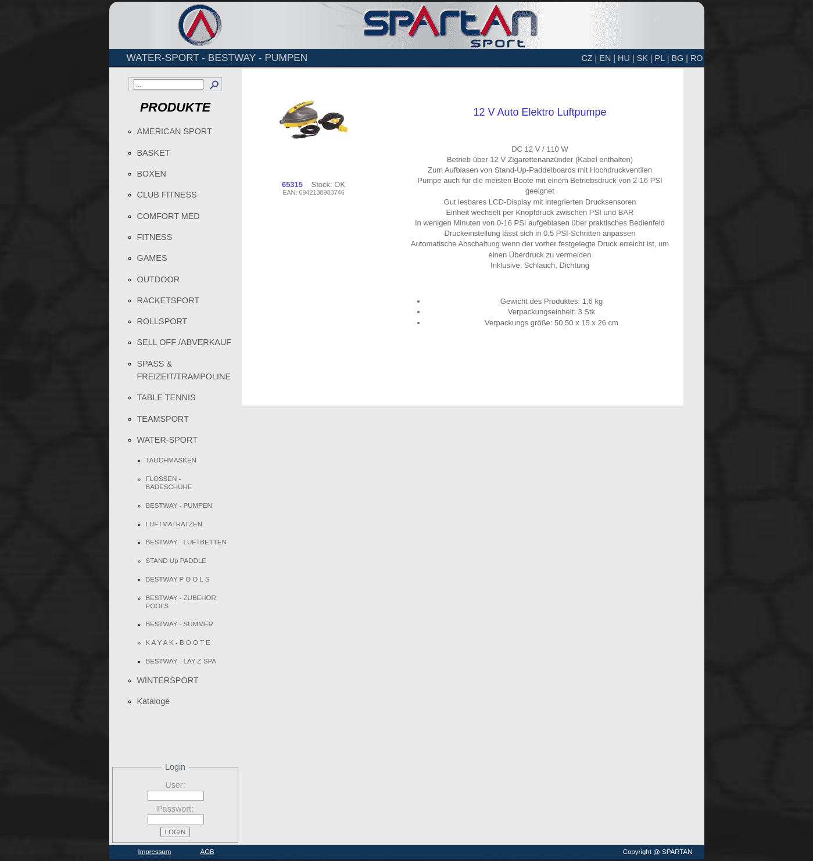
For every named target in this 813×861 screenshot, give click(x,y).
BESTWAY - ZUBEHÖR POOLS (181, 601)
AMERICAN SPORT (174, 131)
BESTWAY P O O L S (178, 579)
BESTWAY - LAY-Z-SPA (181, 661)
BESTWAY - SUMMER (179, 623)
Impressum (154, 851)
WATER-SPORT (167, 439)
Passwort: (175, 808)
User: (175, 785)
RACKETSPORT (168, 300)
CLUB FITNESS (167, 194)
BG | (679, 58)
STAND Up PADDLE (176, 560)
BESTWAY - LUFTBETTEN (186, 542)
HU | (626, 58)
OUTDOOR (158, 279)
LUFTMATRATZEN (174, 524)
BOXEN (151, 173)
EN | (607, 58)
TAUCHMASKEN (171, 460)
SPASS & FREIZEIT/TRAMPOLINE (184, 370)
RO (696, 58)
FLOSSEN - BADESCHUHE (169, 482)
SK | (645, 58)
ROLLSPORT (162, 321)
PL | (662, 58)
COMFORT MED (168, 216)
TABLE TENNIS (166, 397)
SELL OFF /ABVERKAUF (184, 342)
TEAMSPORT (163, 419)
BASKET (153, 152)
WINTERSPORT (168, 680)
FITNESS (155, 237)
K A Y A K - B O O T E (178, 642)
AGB (207, 851)
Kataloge (153, 701)
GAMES (152, 258)
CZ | (589, 58)
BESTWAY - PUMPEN (179, 505)
